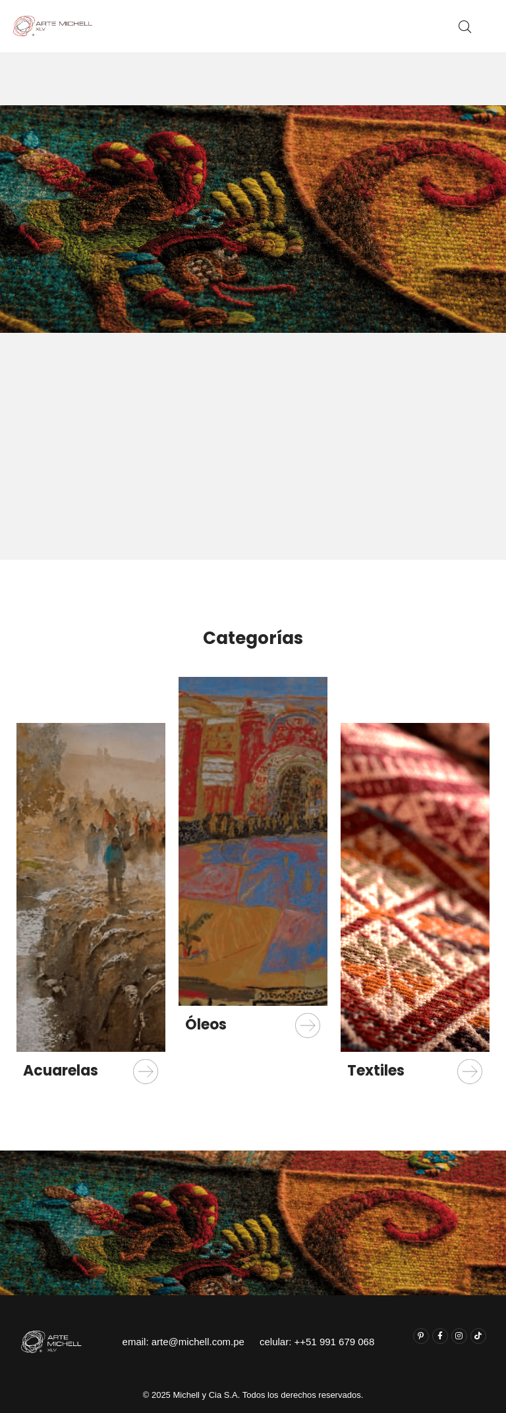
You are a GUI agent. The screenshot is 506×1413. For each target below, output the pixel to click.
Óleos (206, 1024)
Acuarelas (60, 1070)
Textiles (376, 1070)
